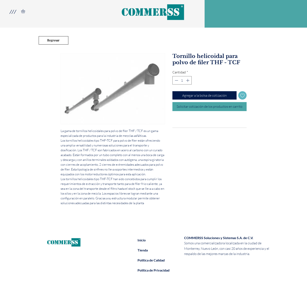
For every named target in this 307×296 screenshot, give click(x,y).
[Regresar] (53, 40)
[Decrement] (176, 80)
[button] (12, 11)
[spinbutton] (182, 80)
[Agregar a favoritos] (242, 95)
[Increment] (188, 80)
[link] (25, 11)
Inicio (142, 240)
